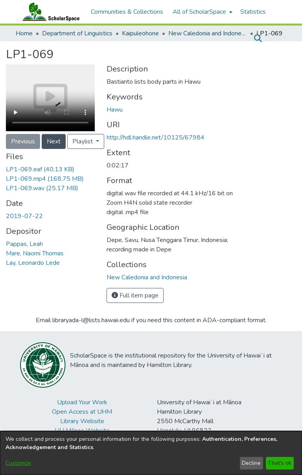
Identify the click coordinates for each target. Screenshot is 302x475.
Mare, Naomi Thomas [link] (35, 253)
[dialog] (151, 453)
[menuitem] (201, 12)
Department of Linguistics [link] (77, 33)
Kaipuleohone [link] (140, 33)
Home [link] (24, 33)
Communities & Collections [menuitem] (127, 11)
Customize (18, 463)
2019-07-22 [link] (24, 216)
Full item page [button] (135, 295)
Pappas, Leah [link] (24, 244)
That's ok (279, 463)
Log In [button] (274, 38)
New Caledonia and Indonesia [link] (207, 33)
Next (54, 141)
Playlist (83, 141)
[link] (40, 169)
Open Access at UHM (82, 411)
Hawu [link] (115, 109)
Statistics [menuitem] (253, 11)
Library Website (82, 421)
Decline (251, 463)
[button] (258, 38)
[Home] (49, 12)
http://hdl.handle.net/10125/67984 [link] (155, 137)
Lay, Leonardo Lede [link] (33, 263)
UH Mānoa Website (82, 430)
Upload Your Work (82, 402)
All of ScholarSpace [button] (199, 11)
